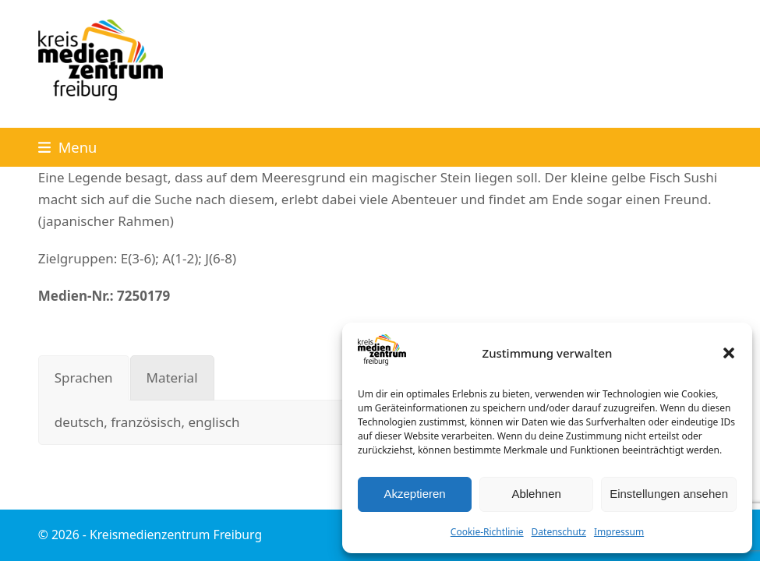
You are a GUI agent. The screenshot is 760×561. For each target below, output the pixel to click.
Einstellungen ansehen (669, 493)
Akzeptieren (414, 493)
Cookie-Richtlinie (487, 531)
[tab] (83, 377)
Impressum (619, 531)
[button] (729, 353)
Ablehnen (535, 493)
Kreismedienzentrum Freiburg (176, 534)
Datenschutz (559, 531)
